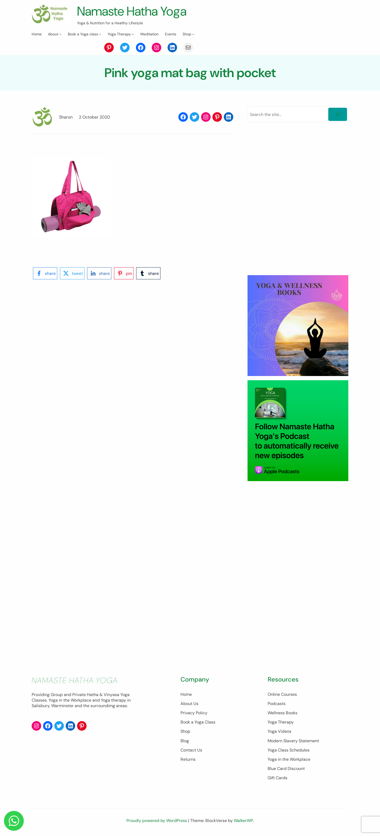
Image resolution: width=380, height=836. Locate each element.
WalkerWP (243, 820)
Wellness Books (282, 713)
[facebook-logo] (45, 273)
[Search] (337, 114)
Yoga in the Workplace (289, 759)
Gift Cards (277, 778)
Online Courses (282, 694)
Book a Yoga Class (197, 722)
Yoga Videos (279, 731)
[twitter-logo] (72, 273)
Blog (184, 741)
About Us (189, 703)
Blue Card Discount (286, 768)
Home (186, 694)
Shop (185, 731)
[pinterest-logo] (124, 273)
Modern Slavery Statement (293, 741)
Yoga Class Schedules (289, 750)
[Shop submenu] (193, 34)
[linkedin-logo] (99, 273)
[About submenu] (60, 34)
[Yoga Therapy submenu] (133, 34)
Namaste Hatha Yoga (132, 11)
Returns (188, 759)
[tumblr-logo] (148, 273)
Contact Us (191, 750)
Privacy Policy (193, 713)
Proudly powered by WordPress (157, 820)
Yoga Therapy (281, 722)
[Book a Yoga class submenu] (100, 34)
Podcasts (277, 703)
